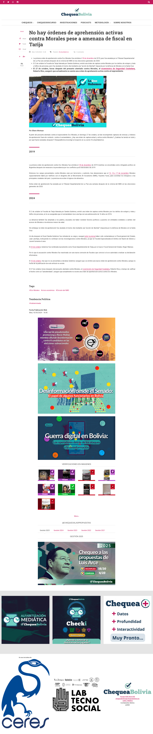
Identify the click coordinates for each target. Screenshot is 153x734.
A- (20, 56)
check (22, 31)
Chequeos (27, 23)
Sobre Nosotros (122, 23)
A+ (24, 57)
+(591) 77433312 (127, 700)
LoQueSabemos (64, 52)
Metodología (102, 23)
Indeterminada (35, 303)
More (76, 516)
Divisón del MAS (63, 290)
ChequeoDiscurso (46, 23)
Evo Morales (35, 290)
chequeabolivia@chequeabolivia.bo (127, 698)
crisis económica (48, 290)
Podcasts (86, 23)
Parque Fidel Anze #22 (127, 696)
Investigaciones (68, 23)
